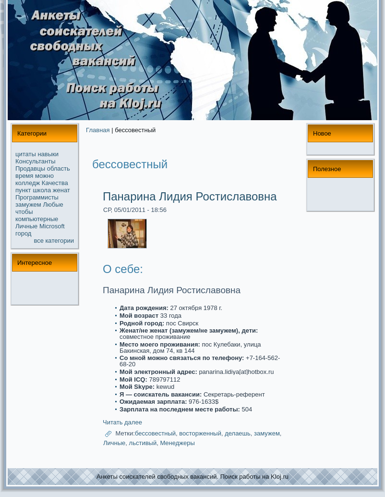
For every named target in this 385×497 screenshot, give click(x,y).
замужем (28, 204)
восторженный (200, 433)
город (23, 233)
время (24, 175)
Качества (55, 182)
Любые (53, 204)
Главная (97, 130)
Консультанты (35, 161)
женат (61, 190)
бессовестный (155, 433)
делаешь (238, 433)
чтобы (24, 211)
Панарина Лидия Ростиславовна (190, 196)
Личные (26, 226)
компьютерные (36, 219)
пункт (23, 190)
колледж (27, 182)
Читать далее (122, 422)
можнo (44, 175)
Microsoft (52, 226)
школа (42, 190)
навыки (48, 154)
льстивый (143, 443)
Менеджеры (177, 443)
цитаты (25, 154)
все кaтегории (54, 240)
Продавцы (30, 168)
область (58, 168)
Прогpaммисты (37, 197)
